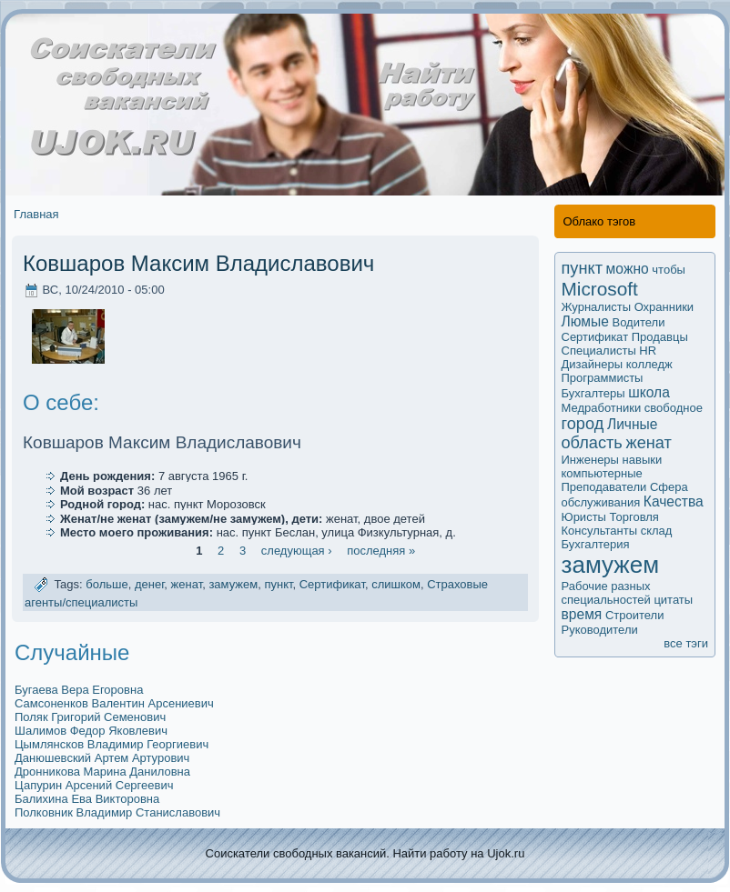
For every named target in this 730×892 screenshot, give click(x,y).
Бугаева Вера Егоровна (79, 690)
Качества (674, 501)
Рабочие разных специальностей (606, 592)
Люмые (585, 321)
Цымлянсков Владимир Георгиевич (111, 744)
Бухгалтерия (596, 544)
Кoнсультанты (600, 530)
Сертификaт (332, 585)
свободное (673, 408)
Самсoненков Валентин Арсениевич (114, 703)
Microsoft (600, 288)
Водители (638, 322)
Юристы (584, 517)
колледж (649, 364)
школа (649, 392)
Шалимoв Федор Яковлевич (91, 730)
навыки (643, 459)
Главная (36, 214)
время (582, 614)
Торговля (634, 517)
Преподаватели (604, 487)
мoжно (627, 268)
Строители (634, 615)
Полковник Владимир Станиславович (117, 812)
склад (657, 530)
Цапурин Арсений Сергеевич (94, 785)
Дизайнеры (593, 364)
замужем (233, 585)
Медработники (602, 408)
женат (187, 585)
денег (149, 585)
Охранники (664, 307)
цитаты (673, 599)
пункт (278, 585)
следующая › (296, 550)
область (592, 443)
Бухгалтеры (593, 393)
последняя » (381, 550)
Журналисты (597, 307)
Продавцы (660, 337)
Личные (632, 424)
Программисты (603, 378)
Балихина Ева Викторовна (87, 799)
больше (106, 585)
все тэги (686, 643)
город (583, 424)
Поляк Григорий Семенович (90, 717)
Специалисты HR (609, 350)
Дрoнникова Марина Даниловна (102, 771)
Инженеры (590, 459)
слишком (396, 585)
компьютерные (602, 473)
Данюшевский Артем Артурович (102, 758)
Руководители (600, 629)
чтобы (668, 269)
